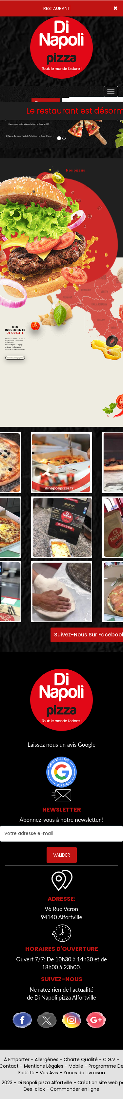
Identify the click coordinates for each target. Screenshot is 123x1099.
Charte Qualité (81, 1059)
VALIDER (61, 855)
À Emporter (17, 1059)
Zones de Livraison (84, 1072)
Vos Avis (49, 1072)
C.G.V (109, 1059)
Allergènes (46, 1059)
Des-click (34, 1089)
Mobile (76, 1066)
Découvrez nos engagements (15, 358)
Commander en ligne (74, 1089)
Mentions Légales (43, 1066)
